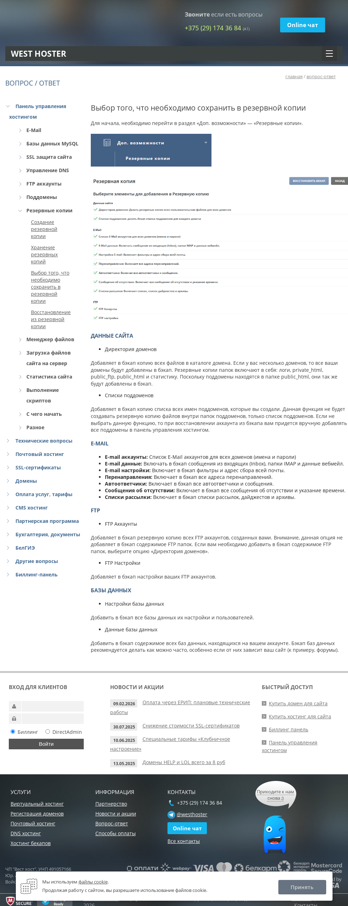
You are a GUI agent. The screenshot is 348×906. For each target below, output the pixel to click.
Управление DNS (47, 170)
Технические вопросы (43, 440)
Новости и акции (115, 813)
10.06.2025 (124, 740)
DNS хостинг (26, 833)
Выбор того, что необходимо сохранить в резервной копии (50, 286)
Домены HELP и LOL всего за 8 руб (184, 762)
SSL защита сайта (49, 157)
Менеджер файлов (50, 339)
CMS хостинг (31, 507)
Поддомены (41, 197)
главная (294, 76)
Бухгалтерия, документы (47, 534)
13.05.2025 (124, 764)
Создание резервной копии (44, 229)
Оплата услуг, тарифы (43, 494)
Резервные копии (49, 210)
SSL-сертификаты (38, 467)
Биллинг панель (288, 729)
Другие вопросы (36, 561)
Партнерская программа (47, 521)
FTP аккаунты (44, 183)
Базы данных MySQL (52, 143)
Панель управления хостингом (37, 111)
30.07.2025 (124, 727)
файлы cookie (93, 882)
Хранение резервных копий (44, 254)
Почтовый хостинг (39, 454)
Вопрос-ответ (111, 823)
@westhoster (192, 814)
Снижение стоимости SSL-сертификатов (191, 725)
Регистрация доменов (37, 813)
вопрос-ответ (321, 76)
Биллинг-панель (36, 574)
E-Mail (33, 130)
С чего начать (44, 414)
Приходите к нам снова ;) (275, 794)
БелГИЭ (25, 547)
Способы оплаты (115, 833)
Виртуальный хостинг (37, 803)
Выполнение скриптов (42, 395)
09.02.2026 (124, 704)
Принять (302, 887)
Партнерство (111, 803)
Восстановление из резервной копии (51, 319)
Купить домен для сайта (298, 703)
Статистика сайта (49, 376)
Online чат (302, 25)
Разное (35, 427)
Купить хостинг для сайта (300, 716)
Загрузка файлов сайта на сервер (48, 358)
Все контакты (183, 841)
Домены (26, 480)
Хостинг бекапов (31, 843)
